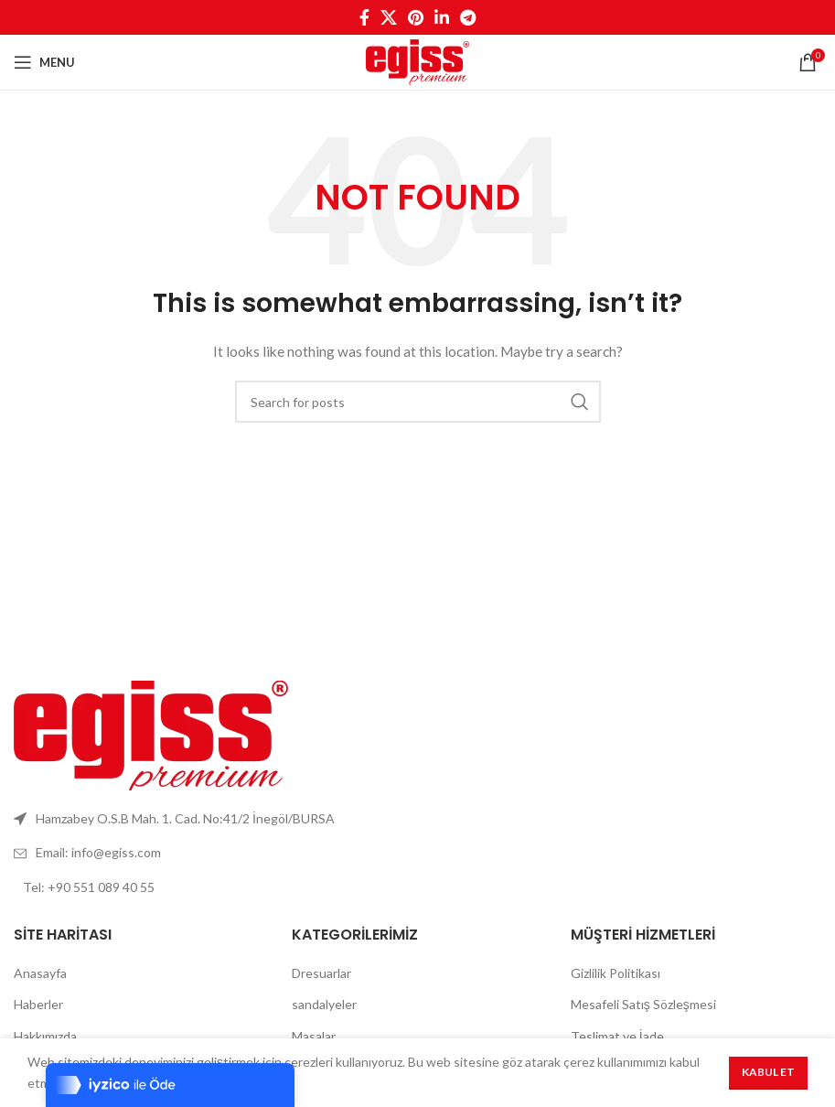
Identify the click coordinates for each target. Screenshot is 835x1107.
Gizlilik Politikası (615, 973)
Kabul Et (768, 1072)
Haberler (38, 1004)
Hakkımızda (45, 1036)
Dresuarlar (321, 973)
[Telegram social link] (468, 17)
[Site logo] (418, 61)
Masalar (314, 1036)
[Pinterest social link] (415, 17)
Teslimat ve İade (617, 1036)
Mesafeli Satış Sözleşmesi (643, 1004)
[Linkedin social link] (442, 17)
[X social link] (388, 17)
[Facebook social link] (364, 17)
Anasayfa (40, 973)
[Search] (418, 402)
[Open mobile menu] (44, 62)
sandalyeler (324, 1004)
